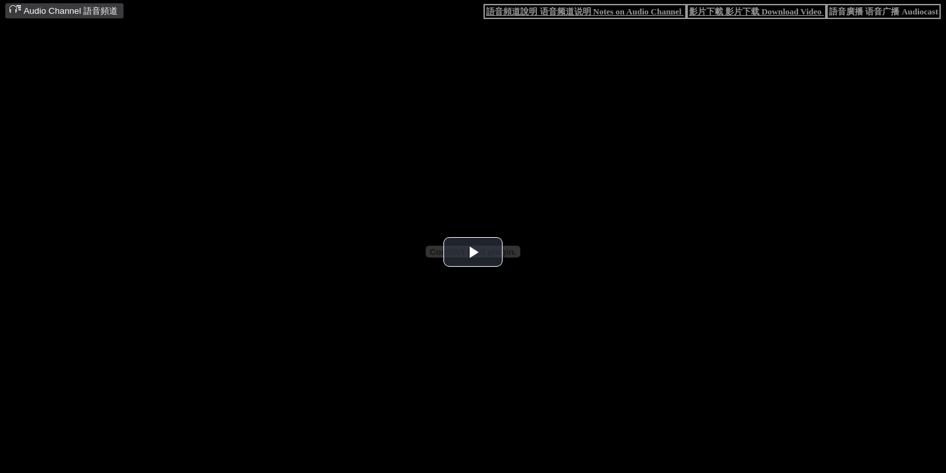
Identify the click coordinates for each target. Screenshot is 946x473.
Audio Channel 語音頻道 (63, 10)
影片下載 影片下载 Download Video (756, 11)
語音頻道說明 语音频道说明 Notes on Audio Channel (584, 11)
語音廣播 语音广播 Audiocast (883, 11)
